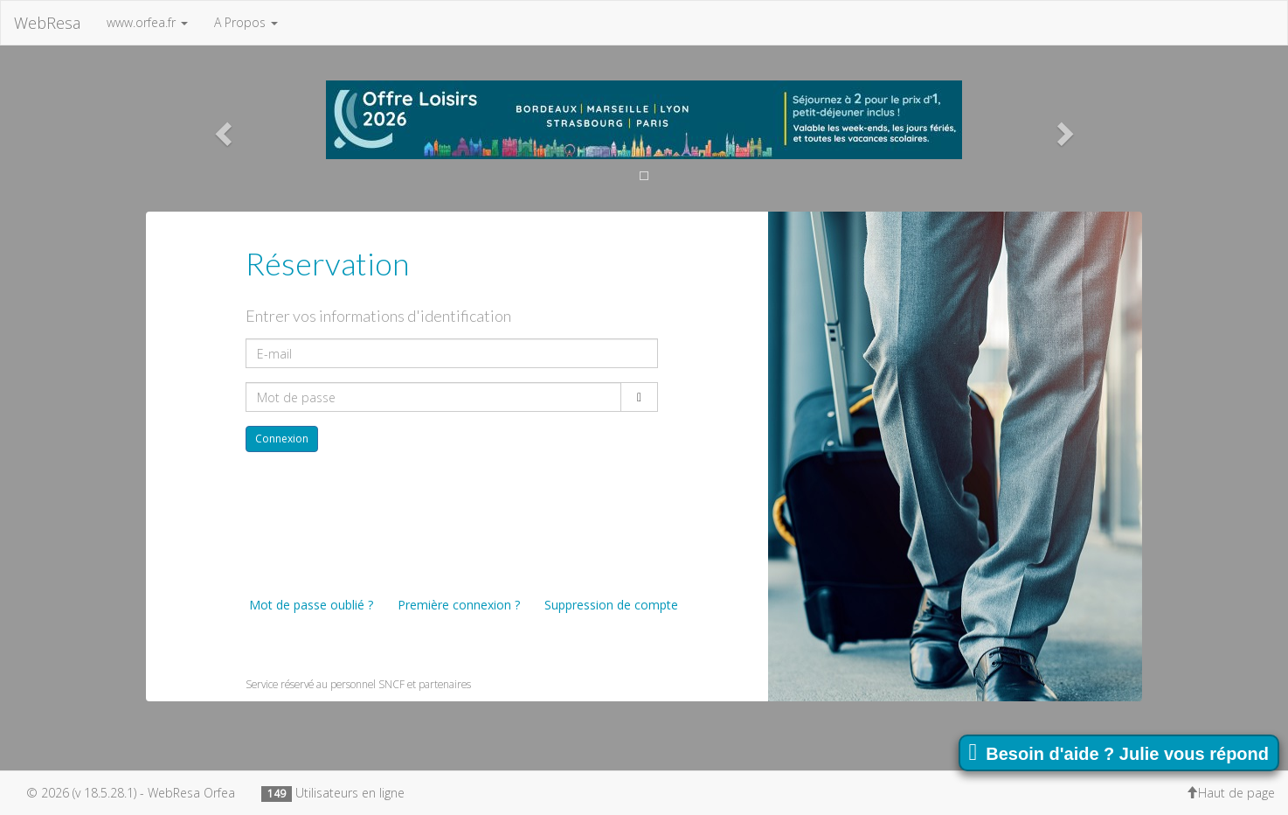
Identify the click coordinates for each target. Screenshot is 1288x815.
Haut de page (1230, 792)
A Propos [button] (246, 22)
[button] (220, 128)
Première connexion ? (457, 604)
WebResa (47, 22)
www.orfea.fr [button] (147, 22)
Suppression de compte (609, 604)
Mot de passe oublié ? (309, 604)
